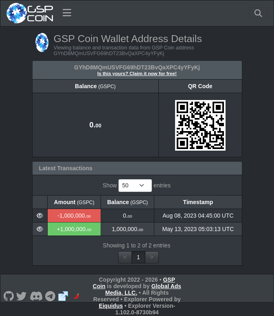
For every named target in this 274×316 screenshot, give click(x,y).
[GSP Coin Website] (63, 296)
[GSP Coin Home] (29, 13)
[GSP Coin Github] (8, 296)
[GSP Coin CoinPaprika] (76, 296)
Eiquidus (111, 306)
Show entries (137, 185)
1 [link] (138, 257)
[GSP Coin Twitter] (22, 296)
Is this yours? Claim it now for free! (137, 73)
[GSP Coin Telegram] (50, 296)
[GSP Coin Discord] (36, 296)
